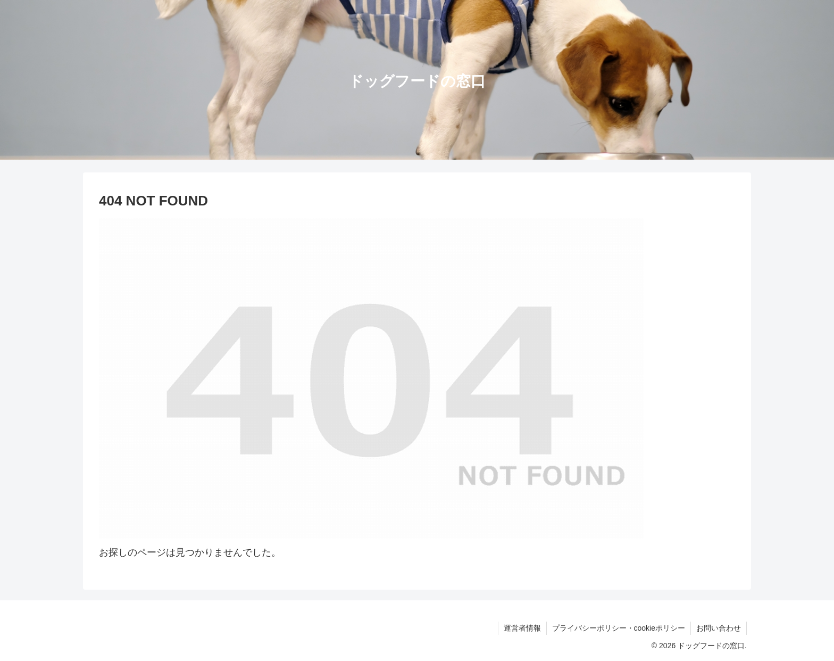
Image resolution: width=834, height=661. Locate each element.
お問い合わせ (718, 628)
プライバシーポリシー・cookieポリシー (618, 628)
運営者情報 (522, 628)
